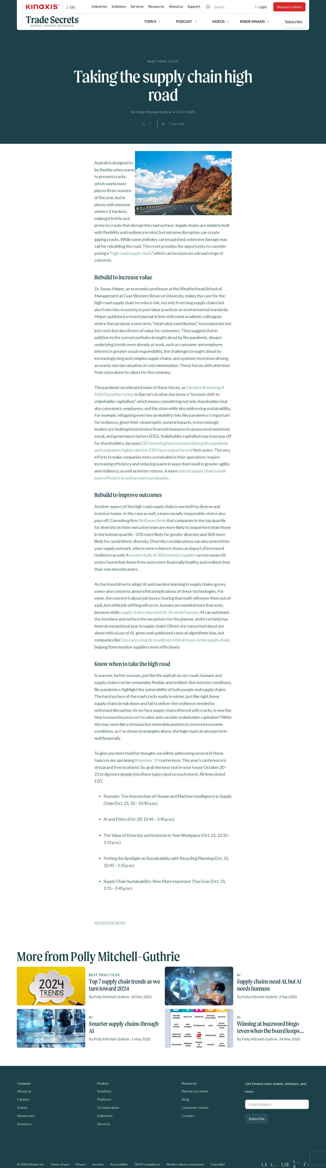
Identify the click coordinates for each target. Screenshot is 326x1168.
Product (103, 1083)
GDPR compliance (147, 1164)
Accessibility (119, 1164)
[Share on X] (150, 123)
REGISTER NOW (109, 923)
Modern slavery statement (185, 1164)
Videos (218, 21)
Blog (185, 1099)
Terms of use (59, 1164)
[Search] (208, 7)
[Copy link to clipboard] (173, 123)
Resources (156, 6)
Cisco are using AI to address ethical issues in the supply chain (175, 639)
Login (262, 7)
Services (137, 6)
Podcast (184, 21)
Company (24, 1083)
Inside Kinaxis (252, 21)
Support (194, 6)
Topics (150, 21)
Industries (99, 6)
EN (72, 7)
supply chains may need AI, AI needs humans (159, 612)
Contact (188, 1115)
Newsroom (26, 1115)
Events (22, 1107)
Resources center (195, 1091)
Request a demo (289, 7)
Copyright (218, 1164)
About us (176, 6)
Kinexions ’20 (147, 760)
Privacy (80, 1164)
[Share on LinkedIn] (143, 123)
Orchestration (108, 1107)
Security (98, 1164)
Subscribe (294, 21)
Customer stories (195, 1107)
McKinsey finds (152, 520)
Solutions (119, 6)
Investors (24, 1124)
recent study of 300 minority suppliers (163, 555)
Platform (104, 1099)
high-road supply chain (131, 253)
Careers (23, 1099)
